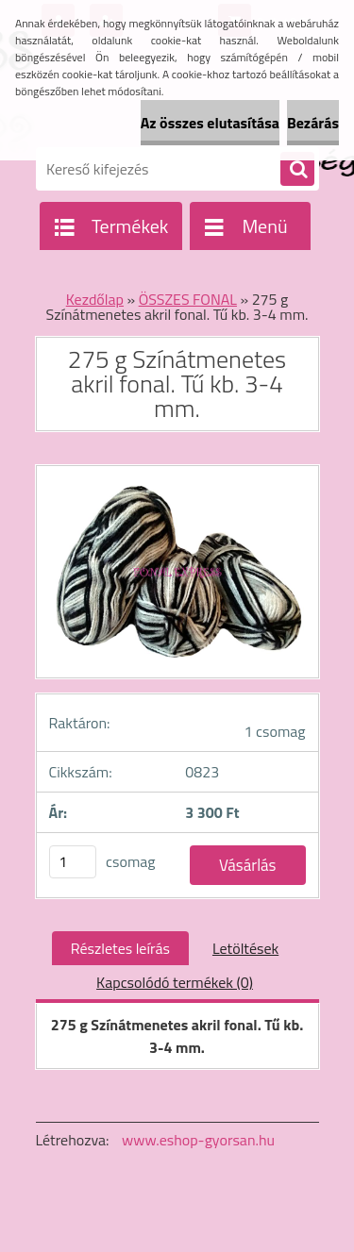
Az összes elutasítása (210, 122)
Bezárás (313, 122)
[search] (297, 170)
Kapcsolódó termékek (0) (174, 982)
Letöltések (245, 948)
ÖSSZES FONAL (188, 299)
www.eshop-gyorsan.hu (198, 1139)
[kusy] (72, 861)
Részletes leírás (120, 948)
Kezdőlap (95, 299)
